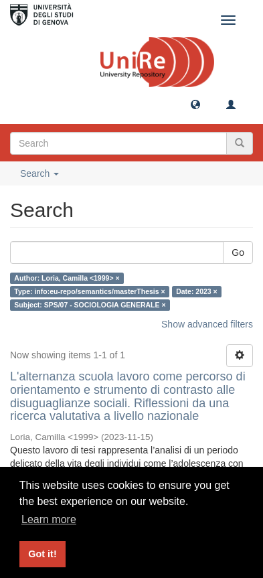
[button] (195, 103)
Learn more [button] (48, 519)
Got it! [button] (42, 554)
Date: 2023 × (196, 291)
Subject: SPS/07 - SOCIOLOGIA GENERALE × (89, 305)
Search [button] (39, 173)
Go (238, 252)
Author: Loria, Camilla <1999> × (66, 278)
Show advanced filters (207, 324)
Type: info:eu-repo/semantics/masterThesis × (89, 291)
